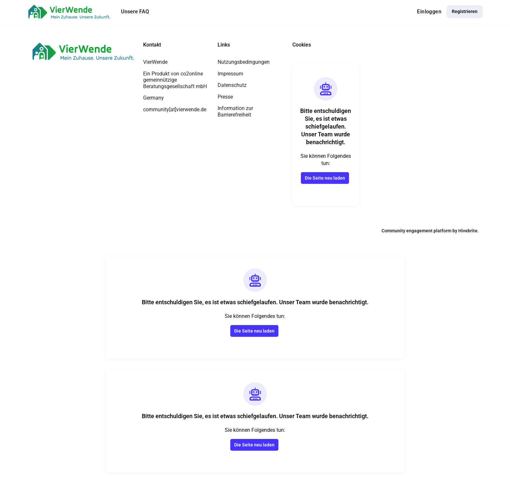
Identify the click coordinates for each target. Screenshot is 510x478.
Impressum (230, 74)
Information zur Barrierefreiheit (235, 111)
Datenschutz (232, 85)
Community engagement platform (416, 230)
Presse (225, 97)
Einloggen (429, 11)
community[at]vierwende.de (174, 109)
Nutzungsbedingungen (244, 62)
